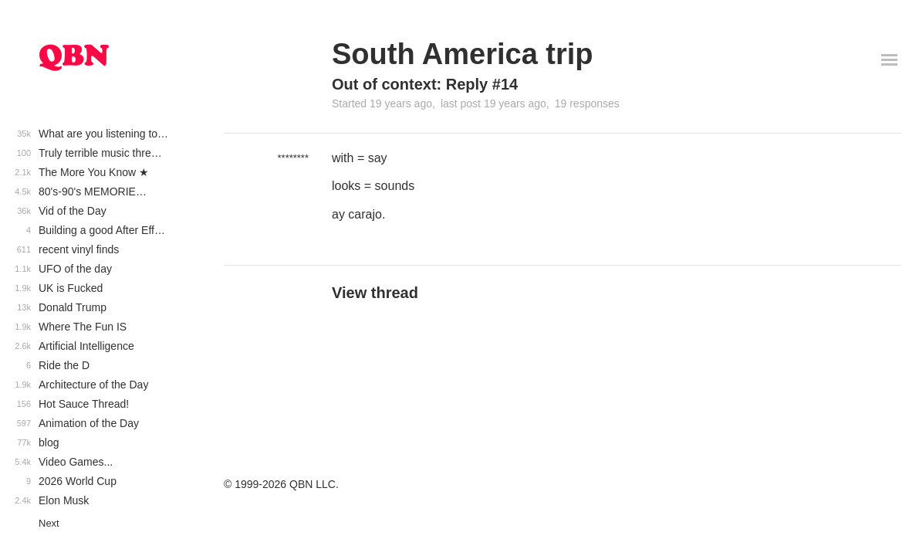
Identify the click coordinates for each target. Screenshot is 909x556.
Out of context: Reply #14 (425, 84)
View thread (375, 292)
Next (49, 523)
